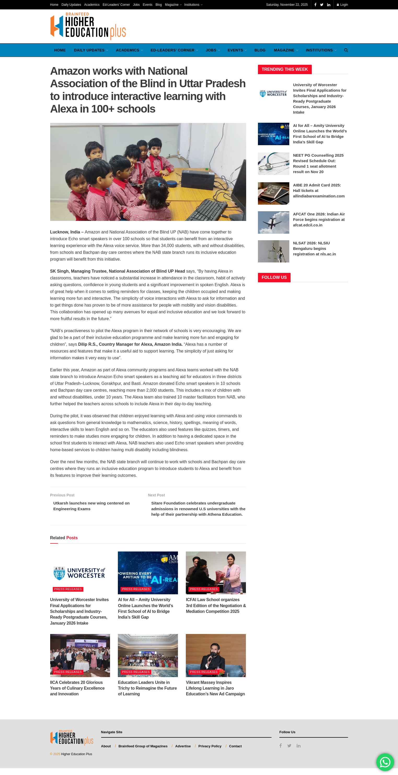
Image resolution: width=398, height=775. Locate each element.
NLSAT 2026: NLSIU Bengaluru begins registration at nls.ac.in (314, 248)
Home (54, 5)
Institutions (191, 5)
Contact (235, 753)
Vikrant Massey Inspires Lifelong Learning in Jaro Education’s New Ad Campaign (215, 695)
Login (342, 5)
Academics (92, 5)
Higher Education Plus (76, 761)
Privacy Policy (209, 753)
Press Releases (68, 596)
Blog (158, 5)
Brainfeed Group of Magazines (143, 753)
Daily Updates (71, 5)
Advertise (183, 753)
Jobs (136, 5)
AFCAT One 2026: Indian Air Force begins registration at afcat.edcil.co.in (319, 219)
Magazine (171, 5)
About (106, 753)
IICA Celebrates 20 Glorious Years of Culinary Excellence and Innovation (77, 695)
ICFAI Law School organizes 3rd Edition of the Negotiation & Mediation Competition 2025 (216, 612)
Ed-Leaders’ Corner (116, 5)
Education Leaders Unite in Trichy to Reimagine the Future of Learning (147, 695)
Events (148, 5)
